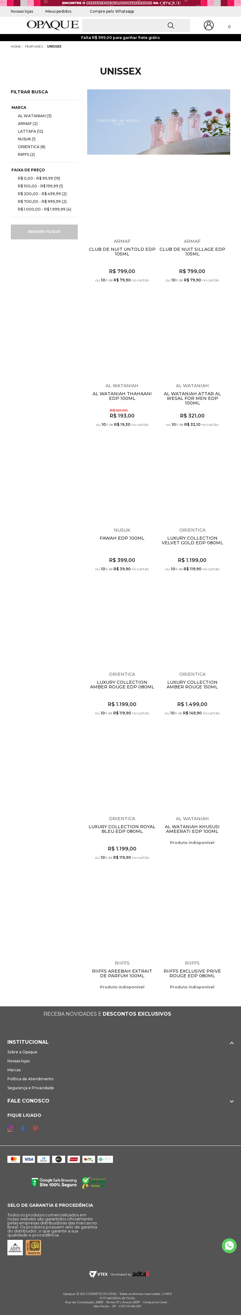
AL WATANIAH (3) (32, 115)
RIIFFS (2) (24, 154)
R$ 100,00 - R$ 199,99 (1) (38, 185)
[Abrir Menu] (14, 25)
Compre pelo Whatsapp (109, 11)
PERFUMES (34, 47)
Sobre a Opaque (22, 1052)
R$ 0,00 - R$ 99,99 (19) (36, 178)
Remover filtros (44, 232)
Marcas (14, 1070)
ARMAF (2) (25, 123)
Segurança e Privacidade (30, 1088)
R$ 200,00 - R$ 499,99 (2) (40, 193)
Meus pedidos (58, 11)
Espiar (152, 166)
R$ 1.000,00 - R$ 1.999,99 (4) (42, 209)
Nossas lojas (22, 11)
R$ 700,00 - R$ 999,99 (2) (40, 201)
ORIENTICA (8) (29, 146)
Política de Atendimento (30, 1079)
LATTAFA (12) (28, 131)
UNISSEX (54, 47)
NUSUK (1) (24, 138)
